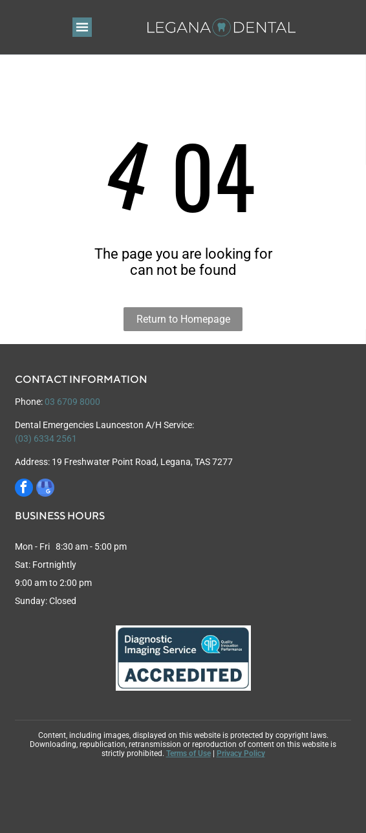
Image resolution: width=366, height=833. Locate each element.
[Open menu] (82, 27)
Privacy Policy (241, 753)
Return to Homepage (183, 319)
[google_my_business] (45, 489)
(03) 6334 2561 (46, 438)
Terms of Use (188, 753)
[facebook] (24, 489)
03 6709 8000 (72, 401)
